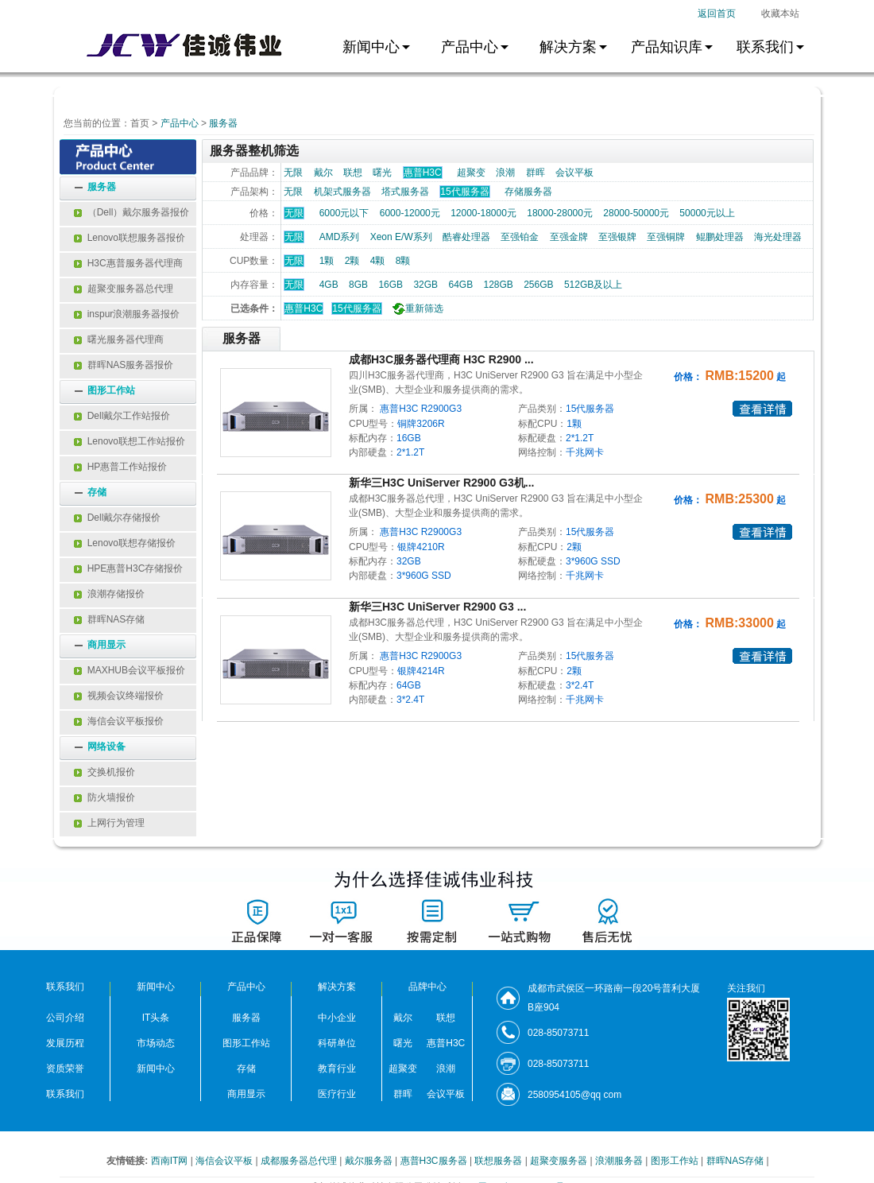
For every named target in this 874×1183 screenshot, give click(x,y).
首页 (139, 123)
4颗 (377, 260)
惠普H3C (303, 308)
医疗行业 (337, 1094)
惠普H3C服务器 (435, 1160)
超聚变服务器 (560, 1160)
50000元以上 (706, 213)
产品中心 (179, 123)
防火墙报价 (104, 797)
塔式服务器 (405, 191)
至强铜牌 (666, 236)
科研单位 (337, 1043)
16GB (390, 284)
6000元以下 (344, 213)
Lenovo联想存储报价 (125, 543)
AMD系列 (339, 236)
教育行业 (337, 1068)
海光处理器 (778, 236)
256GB (538, 284)
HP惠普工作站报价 (120, 466)
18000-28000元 (560, 213)
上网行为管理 (109, 822)
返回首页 (717, 13)
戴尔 (323, 172)
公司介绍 (65, 1017)
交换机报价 (104, 772)
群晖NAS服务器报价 (123, 364)
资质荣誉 (65, 1068)
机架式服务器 (342, 191)
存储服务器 (528, 191)
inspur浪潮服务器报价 (127, 314)
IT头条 (156, 1017)
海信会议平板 (225, 1160)
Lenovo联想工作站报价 (129, 441)
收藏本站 (780, 13)
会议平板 (574, 172)
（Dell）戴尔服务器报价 (131, 212)
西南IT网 (171, 1160)
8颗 (403, 260)
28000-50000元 (636, 213)
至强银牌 (617, 236)
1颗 (327, 260)
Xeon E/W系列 (401, 236)
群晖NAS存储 (109, 619)
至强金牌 (569, 236)
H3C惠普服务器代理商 (128, 263)
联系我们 (65, 1094)
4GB (328, 284)
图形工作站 (111, 390)
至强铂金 (520, 236)
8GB (358, 284)
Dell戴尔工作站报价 (122, 415)
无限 (293, 172)
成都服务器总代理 (300, 1160)
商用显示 (106, 644)
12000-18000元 (483, 213)
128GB (497, 284)
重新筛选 (416, 308)
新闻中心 (156, 1068)
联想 (352, 172)
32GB (425, 284)
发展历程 (65, 1043)
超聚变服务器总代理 (123, 288)
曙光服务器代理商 (119, 339)
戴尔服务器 (370, 1160)
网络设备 (106, 746)
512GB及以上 (593, 284)
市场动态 (156, 1043)
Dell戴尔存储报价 (117, 517)
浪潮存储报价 (109, 593)
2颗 (352, 260)
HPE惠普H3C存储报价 (128, 568)
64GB (460, 284)
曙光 (382, 172)
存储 (96, 492)
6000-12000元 (410, 213)
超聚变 (471, 172)
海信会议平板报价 (119, 721)
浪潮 (505, 172)
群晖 (535, 172)
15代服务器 (356, 308)
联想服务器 (499, 1160)
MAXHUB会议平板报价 (129, 670)
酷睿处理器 (466, 236)
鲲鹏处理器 (720, 236)
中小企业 (337, 1017)
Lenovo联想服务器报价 (129, 237)
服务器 (223, 123)
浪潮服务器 (620, 1160)
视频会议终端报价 (119, 695)
